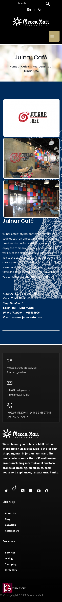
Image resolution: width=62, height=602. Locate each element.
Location (10, 524)
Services (10, 552)
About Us (11, 513)
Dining (9, 558)
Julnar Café (26, 308)
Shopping (11, 564)
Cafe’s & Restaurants (35, 66)
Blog (8, 519)
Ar (39, 9)
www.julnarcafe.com (28, 317)
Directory (11, 569)
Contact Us (12, 530)
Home (13, 66)
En (27, 9)
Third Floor (18, 298)
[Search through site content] (23, 3)
